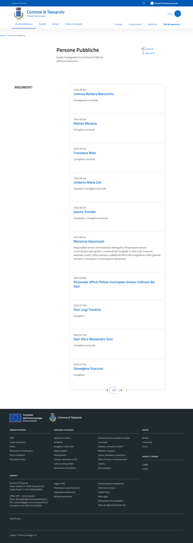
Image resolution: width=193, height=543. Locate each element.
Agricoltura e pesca (62, 437)
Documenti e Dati (17, 459)
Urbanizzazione (135, 24)
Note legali (103, 496)
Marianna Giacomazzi (89, 241)
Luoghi (145, 464)
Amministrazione (24, 24)
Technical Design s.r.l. (28, 535)
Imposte (118, 24)
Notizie (145, 437)
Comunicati (147, 442)
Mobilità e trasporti (106, 450)
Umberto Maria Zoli (87, 182)
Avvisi (145, 446)
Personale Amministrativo (21, 450)
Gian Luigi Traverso (87, 309)
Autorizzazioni (60, 455)
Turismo (101, 463)
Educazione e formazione (65, 468)
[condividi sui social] (147, 49)
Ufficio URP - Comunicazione (22, 495)
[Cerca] (178, 13)
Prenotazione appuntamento (66, 487)
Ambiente (58, 442)
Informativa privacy (106, 487)
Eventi (145, 468)
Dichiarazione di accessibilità (110, 500)
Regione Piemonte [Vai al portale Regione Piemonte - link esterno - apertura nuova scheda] (19, 3)
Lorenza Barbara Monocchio (94, 93)
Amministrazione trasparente (111, 483)
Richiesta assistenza (63, 496)
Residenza (152, 24)
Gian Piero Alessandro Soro (93, 339)
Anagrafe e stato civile (64, 446)
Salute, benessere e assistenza (111, 455)
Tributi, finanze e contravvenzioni (112, 459)
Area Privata (15, 518)
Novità (42, 24)
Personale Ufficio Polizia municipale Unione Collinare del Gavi (114, 284)
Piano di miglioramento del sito (111, 505)
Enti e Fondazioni (17, 455)
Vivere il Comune (73, 24)
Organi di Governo (18, 442)
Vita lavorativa (104, 468)
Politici (12, 446)
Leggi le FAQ (59, 483)
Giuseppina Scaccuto (88, 368)
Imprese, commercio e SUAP (110, 446)
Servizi (55, 24)
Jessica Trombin (85, 211)
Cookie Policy (104, 492)
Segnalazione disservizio (64, 492)
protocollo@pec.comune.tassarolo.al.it (31, 502)
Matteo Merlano (85, 123)
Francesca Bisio (85, 152)
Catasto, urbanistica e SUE (65, 459)
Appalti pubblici (60, 450)
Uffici (12, 437)
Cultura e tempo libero (64, 463)
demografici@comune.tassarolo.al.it (31, 499)
